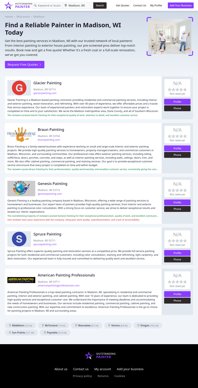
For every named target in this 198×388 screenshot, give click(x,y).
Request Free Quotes (25, 64)
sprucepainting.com (45, 244)
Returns (103, 376)
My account (102, 369)
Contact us (81, 369)
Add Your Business (181, 5)
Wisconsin (23, 16)
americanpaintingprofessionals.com (58, 285)
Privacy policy (82, 376)
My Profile (156, 5)
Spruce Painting (47, 234)
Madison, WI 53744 (49, 136)
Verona (117, 325)
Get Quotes (122, 5)
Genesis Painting (52, 183)
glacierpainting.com (44, 93)
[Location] (78, 5)
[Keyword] (47, 5)
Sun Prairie (21, 332)
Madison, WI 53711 (44, 240)
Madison (39, 16)
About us (60, 369)
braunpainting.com (49, 139)
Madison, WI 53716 (49, 190)
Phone (177, 108)
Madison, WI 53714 (44, 89)
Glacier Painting (47, 82)
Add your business (130, 369)
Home (9, 16)
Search (100, 5)
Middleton (20, 325)
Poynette (55, 332)
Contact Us (139, 5)
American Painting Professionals (66, 275)
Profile (177, 101)
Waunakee (86, 325)
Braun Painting (51, 129)
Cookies (119, 376)
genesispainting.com (50, 193)
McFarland (53, 325)
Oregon (148, 325)
